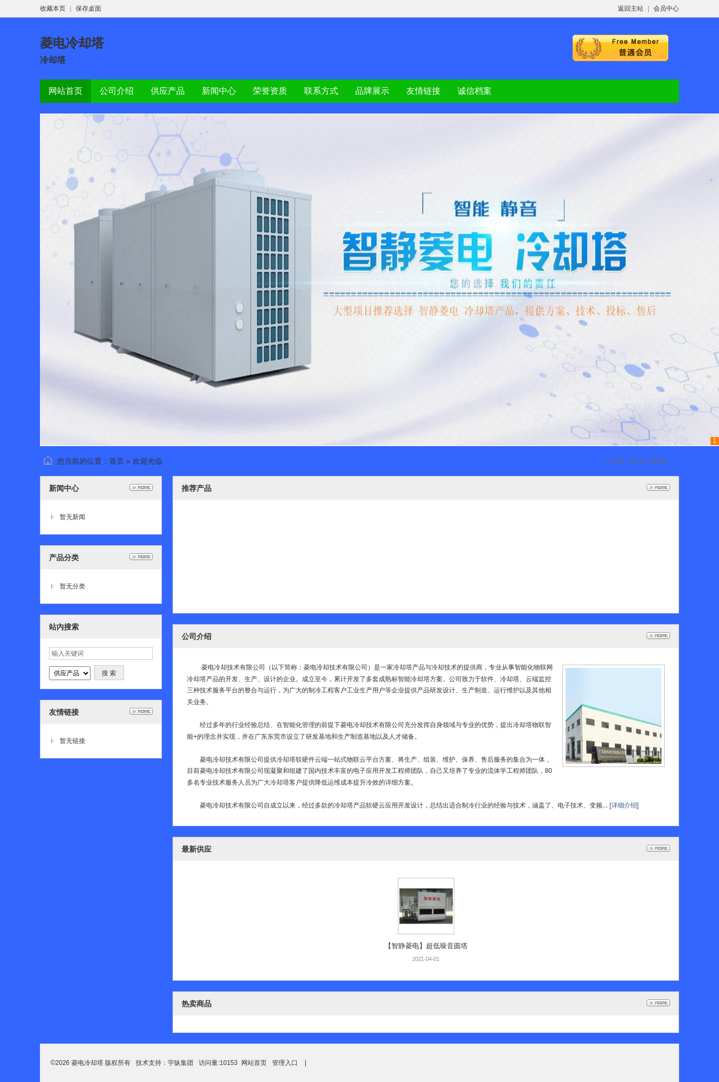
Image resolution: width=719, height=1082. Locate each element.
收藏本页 (53, 8)
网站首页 (254, 1063)
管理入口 (285, 1063)
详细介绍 (624, 805)
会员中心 (666, 8)
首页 (116, 461)
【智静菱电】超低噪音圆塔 (426, 946)
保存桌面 (88, 8)
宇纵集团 (180, 1063)
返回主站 (630, 8)
